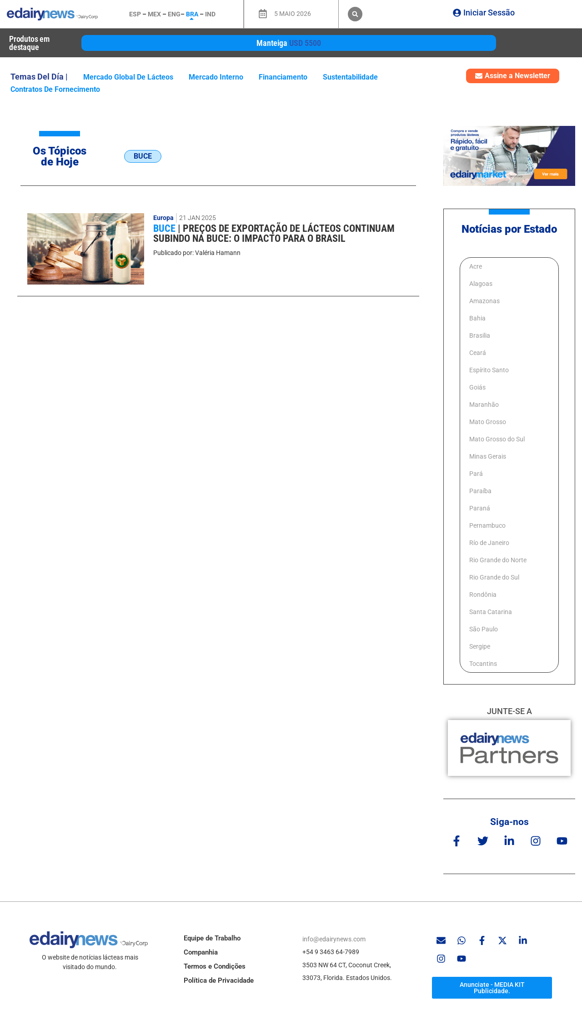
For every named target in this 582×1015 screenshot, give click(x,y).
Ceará (477, 352)
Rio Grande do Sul (494, 577)
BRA (192, 14)
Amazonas (484, 301)
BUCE (165, 228)
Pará (476, 473)
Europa (163, 217)
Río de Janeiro (489, 542)
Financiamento (283, 77)
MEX (154, 14)
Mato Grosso (487, 421)
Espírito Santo (489, 370)
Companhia (201, 952)
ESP (135, 14)
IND (210, 14)
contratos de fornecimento (55, 89)
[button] (355, 14)
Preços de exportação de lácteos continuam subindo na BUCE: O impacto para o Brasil (274, 233)
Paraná (479, 508)
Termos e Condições (215, 966)
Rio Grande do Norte (498, 560)
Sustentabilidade (350, 77)
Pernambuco (487, 525)
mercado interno (216, 77)
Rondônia (483, 594)
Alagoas (480, 283)
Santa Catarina (490, 611)
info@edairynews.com (334, 939)
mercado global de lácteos (128, 77)
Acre (475, 266)
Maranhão (484, 404)
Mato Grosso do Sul (497, 439)
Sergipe (479, 646)
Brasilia (479, 335)
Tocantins (483, 663)
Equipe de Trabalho (212, 938)
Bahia (477, 318)
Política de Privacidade (219, 980)
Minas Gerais (487, 456)
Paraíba (480, 491)
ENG (174, 14)
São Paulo (483, 629)
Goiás (477, 387)
